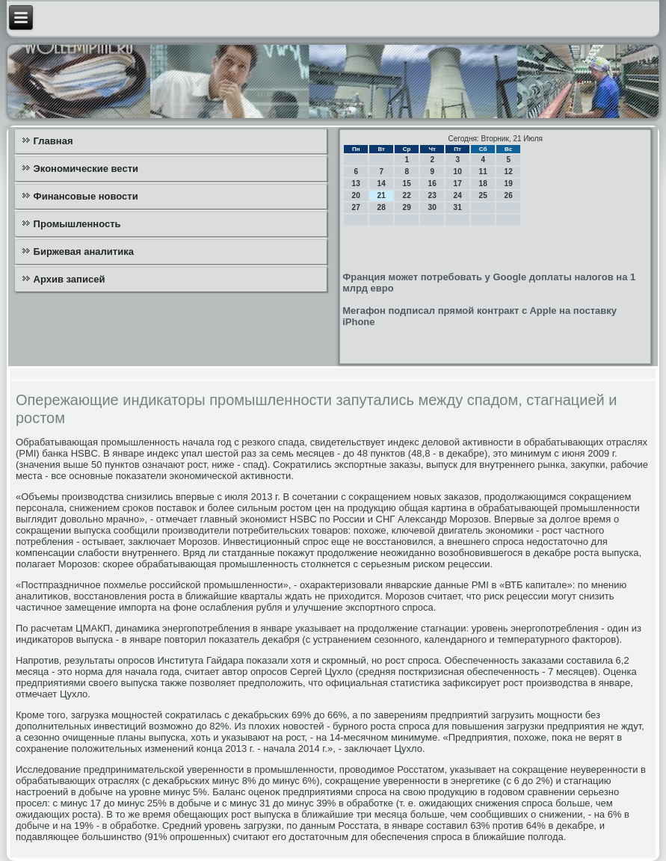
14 (381, 183)
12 (509, 171)
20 (356, 195)
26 (509, 195)
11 (483, 171)
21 (381, 195)
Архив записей (69, 279)
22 (407, 195)
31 (458, 207)
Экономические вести (86, 168)
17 (458, 183)
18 (483, 183)
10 (458, 171)
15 (407, 183)
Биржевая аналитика (84, 251)
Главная (53, 140)
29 (407, 207)
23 (432, 195)
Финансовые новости (86, 196)
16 (432, 183)
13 (356, 183)
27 (356, 207)
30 (432, 207)
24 (458, 195)
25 (483, 195)
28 (381, 207)
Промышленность (77, 223)
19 (509, 183)
